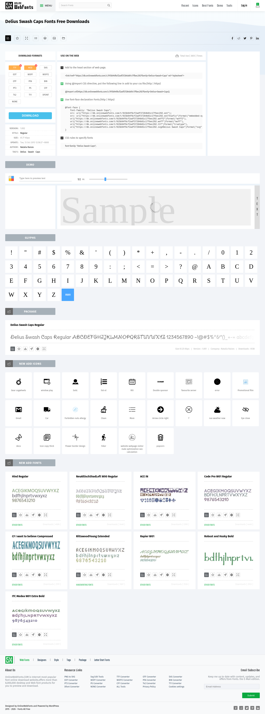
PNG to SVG (69, 677)
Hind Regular (20, 476)
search (108, 5)
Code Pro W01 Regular (218, 476)
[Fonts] (63, 38)
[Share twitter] (245, 38)
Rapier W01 (147, 536)
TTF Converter (123, 677)
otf (15, 81)
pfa (30, 81)
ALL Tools (121, 686)
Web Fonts (24, 660)
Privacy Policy (149, 686)
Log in (244, 5)
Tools (229, 5)
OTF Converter (149, 677)
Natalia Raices (27, 147)
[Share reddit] (238, 38)
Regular (23, 133)
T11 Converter (175, 683)
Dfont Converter (71, 686)
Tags (69, 660)
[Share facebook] (232, 38)
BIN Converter (175, 680)
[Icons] (54, 38)
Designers (41, 660)
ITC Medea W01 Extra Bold (28, 596)
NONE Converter (98, 686)
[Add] (8, 38)
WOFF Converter (98, 680)
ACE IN (144, 476)
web (30, 67)
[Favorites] (17, 38)
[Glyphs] (36, 38)
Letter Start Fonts (102, 660)
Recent (185, 5)
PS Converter (97, 683)
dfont (45, 95)
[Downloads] (25, 349)
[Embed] (38, 349)
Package (82, 660)
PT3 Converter (70, 683)
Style (56, 660)
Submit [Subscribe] (251, 695)
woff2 (46, 74)
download (30, 115)
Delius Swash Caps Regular (27, 325)
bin (45, 81)
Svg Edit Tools (97, 677)
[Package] (45, 38)
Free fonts (21, 5)
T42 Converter (149, 683)
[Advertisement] (234, 103)
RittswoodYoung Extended (93, 536)
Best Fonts (207, 5)
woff (30, 74)
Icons (195, 5)
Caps (38, 152)
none (14, 101)
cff (45, 88)
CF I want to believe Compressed (32, 536)
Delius (23, 152)
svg (45, 67)
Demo (220, 5)
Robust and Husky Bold (219, 536)
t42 (14, 95)
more (68, 294)
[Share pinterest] (251, 38)
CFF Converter (123, 683)
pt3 (14, 88)
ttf (14, 67)
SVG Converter (175, 677)
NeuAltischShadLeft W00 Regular (97, 476)
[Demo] (26, 38)
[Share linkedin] (257, 38)
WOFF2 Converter (125, 680)
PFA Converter (149, 680)
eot (14, 74)
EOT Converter (71, 680)
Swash (31, 152)
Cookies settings (176, 686)
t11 (30, 95)
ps (30, 88)
